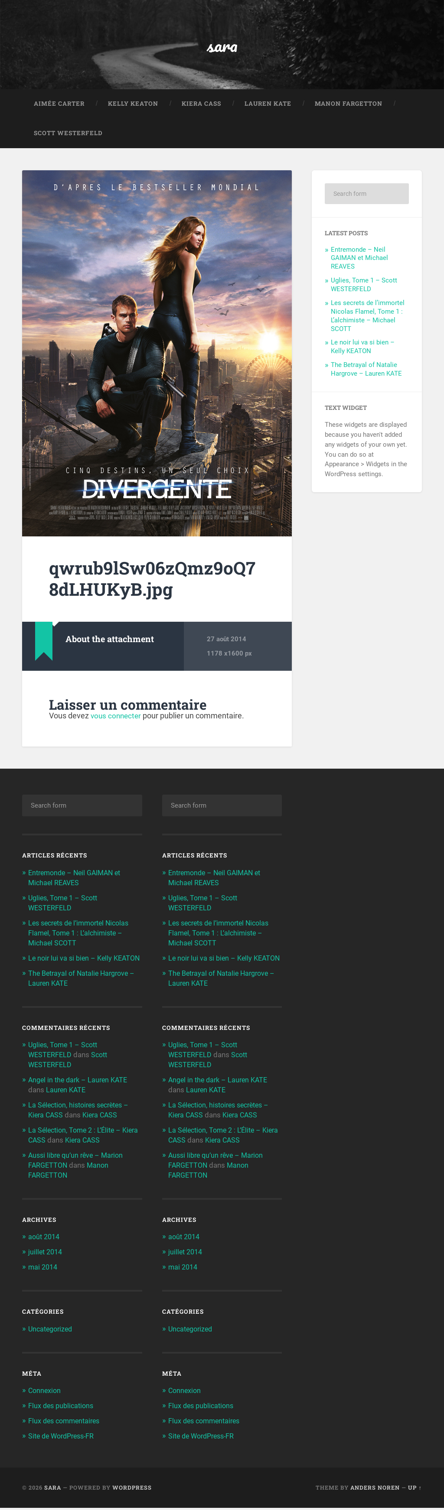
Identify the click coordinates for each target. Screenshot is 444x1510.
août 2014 (45, 1241)
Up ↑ (414, 1489)
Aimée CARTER (59, 106)
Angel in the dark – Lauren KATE (80, 1087)
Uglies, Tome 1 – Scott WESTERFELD (364, 287)
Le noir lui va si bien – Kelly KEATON (363, 349)
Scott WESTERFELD (68, 135)
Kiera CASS (201, 106)
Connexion (45, 1394)
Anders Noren (375, 1489)
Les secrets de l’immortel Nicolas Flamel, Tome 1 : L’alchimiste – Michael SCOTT (368, 318)
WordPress (132, 1489)
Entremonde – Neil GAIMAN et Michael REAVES (359, 260)
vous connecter (117, 717)
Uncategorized (52, 1332)
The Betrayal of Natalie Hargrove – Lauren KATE (366, 371)
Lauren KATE (268, 106)
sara (222, 45)
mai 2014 (43, 1270)
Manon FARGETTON (348, 106)
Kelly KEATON (133, 106)
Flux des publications (62, 1408)
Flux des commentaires (66, 1423)
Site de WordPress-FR (64, 1438)
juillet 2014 (46, 1256)
